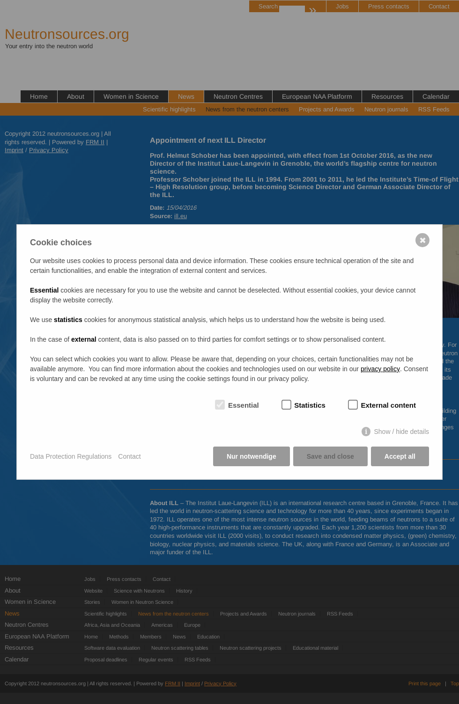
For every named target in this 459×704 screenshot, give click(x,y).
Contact (129, 456)
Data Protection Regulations (70, 456)
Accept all (400, 456)
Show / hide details (401, 431)
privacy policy (380, 369)
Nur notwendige (251, 456)
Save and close (330, 456)
